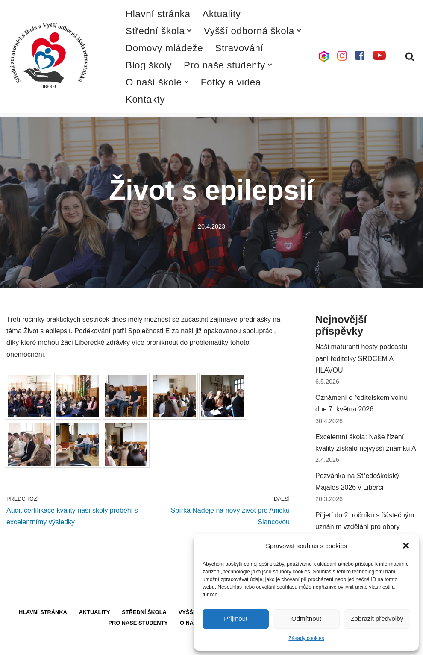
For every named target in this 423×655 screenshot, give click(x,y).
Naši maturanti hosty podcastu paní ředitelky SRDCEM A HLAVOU (361, 358)
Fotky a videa (231, 82)
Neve (14, 644)
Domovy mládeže (164, 48)
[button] (406, 545)
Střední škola (144, 612)
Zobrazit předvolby (377, 618)
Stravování (239, 48)
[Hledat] (409, 56)
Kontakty (145, 99)
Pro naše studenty (138, 623)
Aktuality (222, 14)
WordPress (70, 644)
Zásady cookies (306, 638)
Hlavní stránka (158, 14)
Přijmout (235, 618)
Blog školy (149, 65)
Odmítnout (306, 618)
